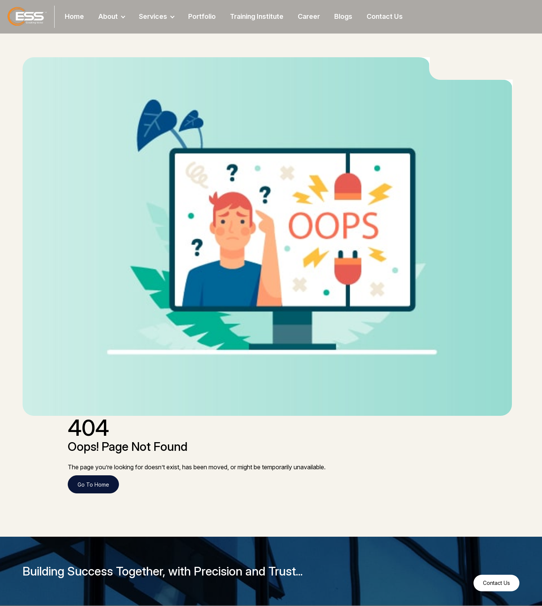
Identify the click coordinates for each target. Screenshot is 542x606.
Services (157, 16)
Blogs (343, 16)
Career (309, 16)
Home (74, 16)
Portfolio (202, 16)
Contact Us (385, 16)
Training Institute (256, 16)
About (111, 16)
